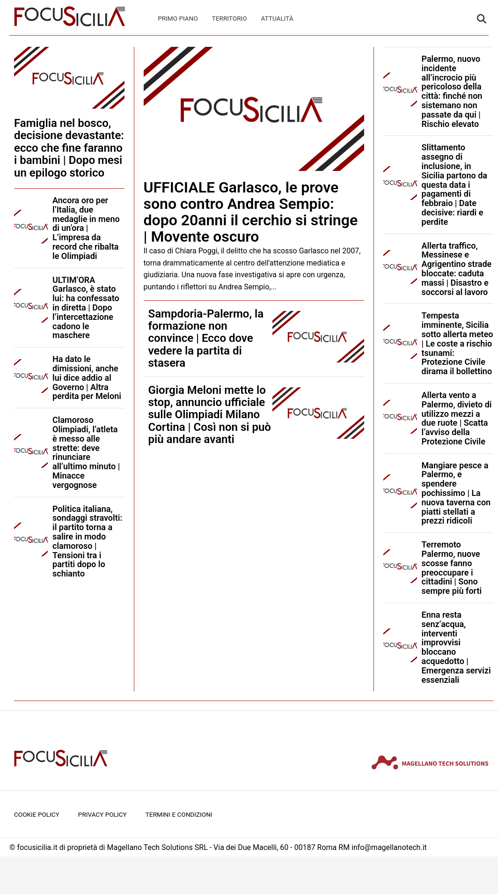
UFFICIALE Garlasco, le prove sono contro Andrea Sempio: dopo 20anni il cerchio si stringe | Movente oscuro (251, 212)
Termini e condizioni (179, 814)
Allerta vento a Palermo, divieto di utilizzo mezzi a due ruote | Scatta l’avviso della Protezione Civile (457, 418)
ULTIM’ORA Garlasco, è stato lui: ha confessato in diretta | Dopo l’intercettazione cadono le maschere (85, 307)
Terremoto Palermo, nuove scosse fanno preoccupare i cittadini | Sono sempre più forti (452, 567)
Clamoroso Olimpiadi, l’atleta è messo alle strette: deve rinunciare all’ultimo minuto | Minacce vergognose (86, 452)
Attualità (277, 18)
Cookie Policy (36, 814)
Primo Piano (178, 18)
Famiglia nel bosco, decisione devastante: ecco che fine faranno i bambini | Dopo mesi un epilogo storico (69, 148)
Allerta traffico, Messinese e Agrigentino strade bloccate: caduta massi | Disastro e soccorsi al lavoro (457, 269)
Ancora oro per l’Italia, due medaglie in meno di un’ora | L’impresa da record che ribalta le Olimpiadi (86, 228)
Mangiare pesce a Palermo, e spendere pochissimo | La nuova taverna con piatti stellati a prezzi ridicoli (456, 493)
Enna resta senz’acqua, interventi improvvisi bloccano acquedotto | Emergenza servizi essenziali (456, 647)
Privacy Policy (102, 814)
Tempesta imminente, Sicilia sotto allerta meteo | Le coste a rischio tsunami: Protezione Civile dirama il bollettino (457, 343)
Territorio (229, 18)
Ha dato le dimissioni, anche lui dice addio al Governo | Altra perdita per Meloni (86, 377)
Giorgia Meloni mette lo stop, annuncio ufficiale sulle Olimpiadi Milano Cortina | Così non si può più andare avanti (209, 415)
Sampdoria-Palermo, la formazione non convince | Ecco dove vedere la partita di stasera (206, 338)
